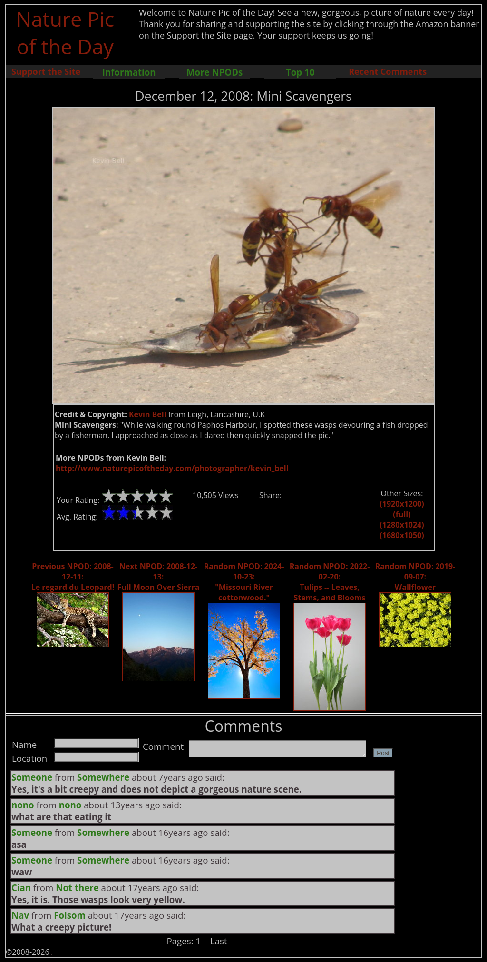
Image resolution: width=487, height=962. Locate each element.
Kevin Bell (147, 414)
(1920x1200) (402, 504)
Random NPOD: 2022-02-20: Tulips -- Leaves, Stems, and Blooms (330, 582)
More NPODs (214, 72)
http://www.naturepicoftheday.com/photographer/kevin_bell (172, 468)
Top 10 (300, 72)
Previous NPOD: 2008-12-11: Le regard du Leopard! (73, 576)
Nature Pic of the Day (65, 32)
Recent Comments (388, 71)
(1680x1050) (402, 535)
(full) (401, 514)
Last (218, 941)
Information (129, 72)
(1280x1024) (402, 525)
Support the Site (45, 71)
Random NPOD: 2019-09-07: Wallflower (415, 576)
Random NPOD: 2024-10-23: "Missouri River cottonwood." (244, 582)
